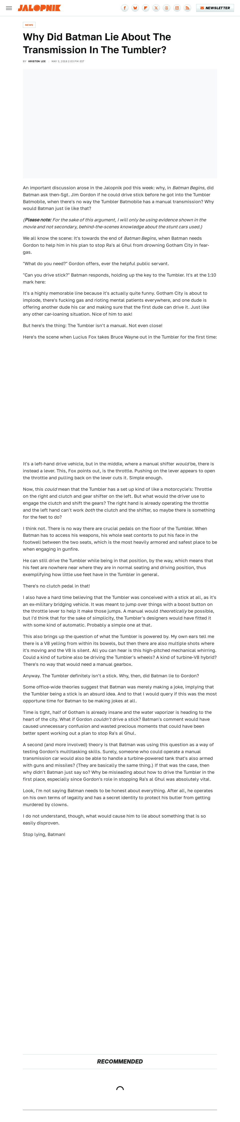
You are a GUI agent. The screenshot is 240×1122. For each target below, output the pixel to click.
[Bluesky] (135, 8)
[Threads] (166, 8)
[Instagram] (177, 8)
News (29, 24)
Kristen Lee (37, 61)
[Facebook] (124, 8)
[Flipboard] (145, 8)
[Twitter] (156, 8)
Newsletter (215, 7)
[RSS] (187, 8)
